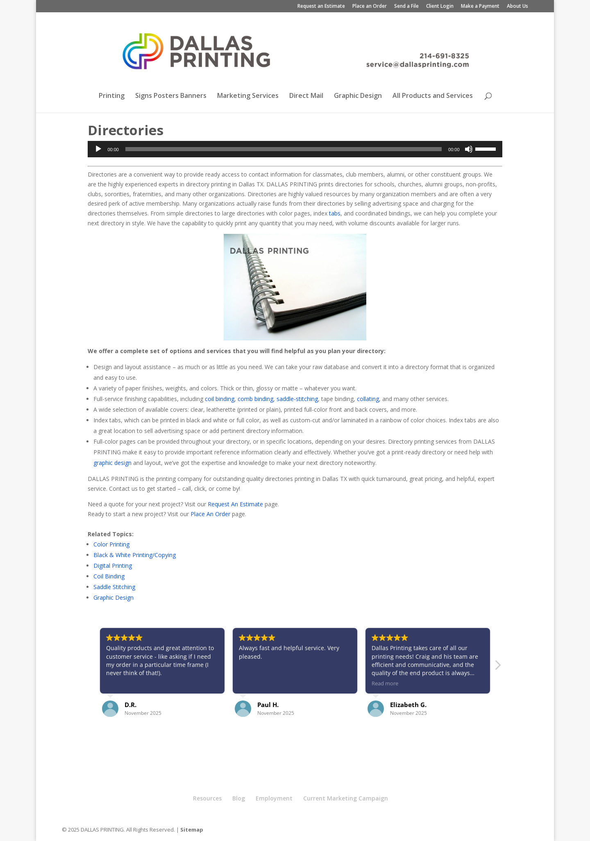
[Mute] (469, 149)
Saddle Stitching (114, 587)
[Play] (98, 149)
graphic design (112, 463)
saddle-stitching (297, 399)
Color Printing (111, 544)
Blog (238, 798)
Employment (274, 798)
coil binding (219, 399)
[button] (497, 667)
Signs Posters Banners (170, 96)
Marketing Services (248, 96)
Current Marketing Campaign (345, 798)
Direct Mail (306, 96)
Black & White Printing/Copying (134, 555)
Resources (207, 798)
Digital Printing (112, 565)
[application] (295, 149)
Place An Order (210, 514)
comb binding (255, 399)
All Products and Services (433, 96)
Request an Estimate (321, 6)
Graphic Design (358, 96)
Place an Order (369, 6)
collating (368, 399)
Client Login (440, 6)
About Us (517, 6)
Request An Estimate (235, 504)
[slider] (283, 149)
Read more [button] (385, 683)
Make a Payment (480, 6)
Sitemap (191, 829)
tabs (334, 213)
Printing (112, 96)
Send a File (406, 6)
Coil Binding (109, 576)
